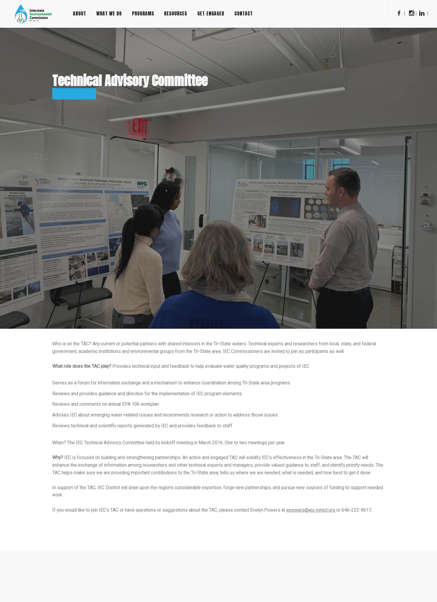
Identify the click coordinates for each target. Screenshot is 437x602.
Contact (255, 13)
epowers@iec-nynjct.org (314, 512)
